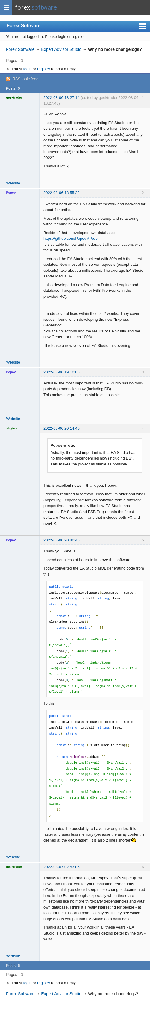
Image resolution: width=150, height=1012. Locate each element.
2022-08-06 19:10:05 (61, 372)
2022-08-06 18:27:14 (61, 97)
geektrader (14, 97)
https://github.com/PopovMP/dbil (71, 238)
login (27, 69)
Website (13, 183)
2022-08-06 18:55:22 (61, 192)
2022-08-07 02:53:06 (61, 867)
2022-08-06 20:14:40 (61, 428)
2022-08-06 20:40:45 (61, 540)
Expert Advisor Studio (61, 49)
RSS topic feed (25, 79)
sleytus (11, 428)
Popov (11, 192)
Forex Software (24, 25)
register (43, 69)
